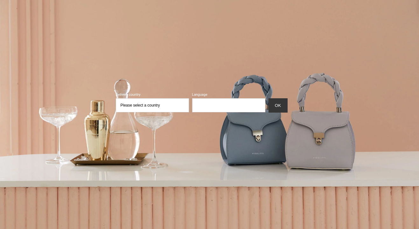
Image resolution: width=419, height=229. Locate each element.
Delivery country (128, 95)
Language (199, 95)
